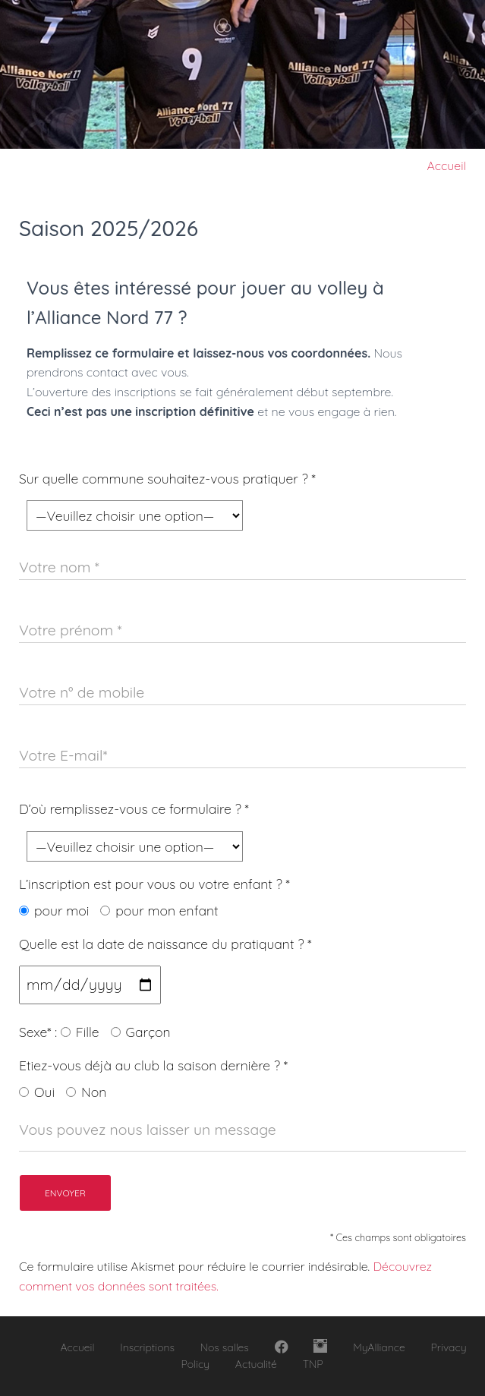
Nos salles (224, 1347)
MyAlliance (379, 1347)
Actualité (256, 1364)
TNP (313, 1364)
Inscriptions (147, 1347)
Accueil (446, 165)
